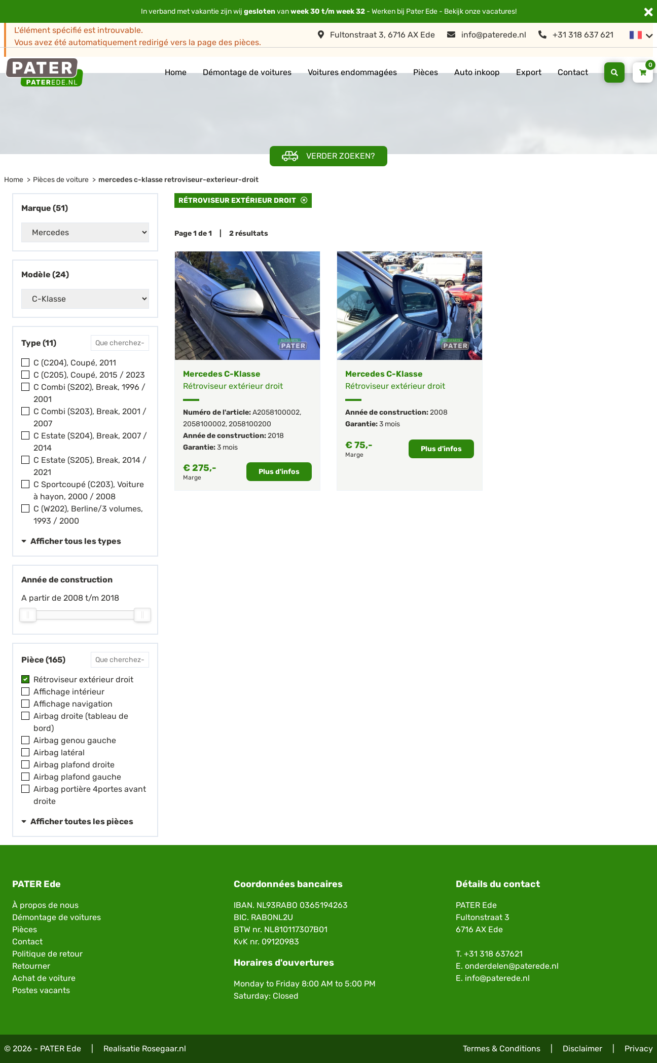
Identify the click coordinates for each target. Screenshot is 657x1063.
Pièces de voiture (61, 179)
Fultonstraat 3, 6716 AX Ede (376, 35)
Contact (573, 72)
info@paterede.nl (486, 35)
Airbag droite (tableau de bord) (80, 722)
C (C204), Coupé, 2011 (74, 363)
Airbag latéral (59, 752)
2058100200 (250, 424)
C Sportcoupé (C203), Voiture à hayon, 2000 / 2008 (88, 490)
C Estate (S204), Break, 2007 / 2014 (90, 442)
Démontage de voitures (247, 72)
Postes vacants (41, 990)
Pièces (425, 72)
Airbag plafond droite (74, 764)
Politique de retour (47, 954)
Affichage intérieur (68, 692)
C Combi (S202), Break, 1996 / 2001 (89, 393)
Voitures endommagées (352, 72)
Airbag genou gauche (74, 740)
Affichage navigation (73, 704)
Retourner (31, 966)
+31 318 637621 (493, 954)
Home (176, 72)
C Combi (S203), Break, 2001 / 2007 (90, 417)
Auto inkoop (477, 72)
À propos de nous (45, 905)
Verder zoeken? (328, 156)
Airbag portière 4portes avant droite (89, 795)
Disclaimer (582, 1048)
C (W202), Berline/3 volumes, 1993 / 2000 (88, 515)
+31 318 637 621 (575, 35)
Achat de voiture (44, 978)
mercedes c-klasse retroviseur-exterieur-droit (178, 179)
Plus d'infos (279, 471)
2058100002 (204, 424)
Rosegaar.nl (164, 1048)
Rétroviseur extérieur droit (83, 679)
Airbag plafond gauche (77, 777)
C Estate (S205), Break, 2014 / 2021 (90, 466)
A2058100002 (276, 412)
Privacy (639, 1048)
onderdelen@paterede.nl (512, 966)
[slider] (27, 615)
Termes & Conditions (501, 1048)
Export (528, 72)
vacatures (498, 11)
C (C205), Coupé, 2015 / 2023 (89, 375)
